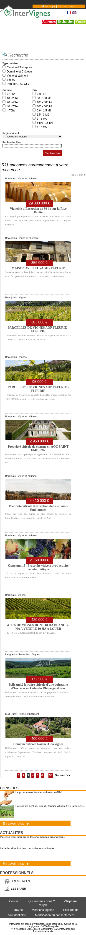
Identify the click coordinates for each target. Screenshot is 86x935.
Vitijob (43, 905)
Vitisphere (70, 901)
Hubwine (17, 910)
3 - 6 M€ (42, 118)
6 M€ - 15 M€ (45, 122)
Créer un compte (67, 6)
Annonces (49, 21)
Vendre (81, 21)
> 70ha (11, 110)
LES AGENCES (17, 881)
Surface (7, 90)
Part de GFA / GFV (18, 83)
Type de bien (10, 63)
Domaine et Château (19, 71)
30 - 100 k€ (44, 98)
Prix (35, 90)
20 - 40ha (12, 102)
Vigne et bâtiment (17, 75)
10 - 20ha (12, 98)
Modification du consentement (54, 915)
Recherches (66, 21)
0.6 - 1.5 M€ (44, 110)
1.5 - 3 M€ (43, 114)
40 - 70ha (12, 106)
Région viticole (11, 133)
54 (50, 775)
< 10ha (11, 94)
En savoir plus (16, 823)
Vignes (11, 79)
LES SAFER (15, 888)
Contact (14, 901)
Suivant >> (62, 775)
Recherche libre (12, 142)
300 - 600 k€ (44, 106)
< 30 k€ (41, 94)
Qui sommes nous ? (41, 901)
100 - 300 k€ (44, 102)
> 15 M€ (42, 127)
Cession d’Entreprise (19, 67)
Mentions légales (43, 910)
